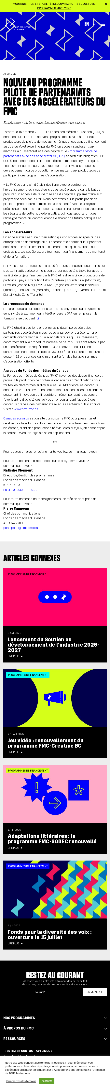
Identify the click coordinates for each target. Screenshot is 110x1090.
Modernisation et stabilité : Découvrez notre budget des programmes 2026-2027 (54, 6)
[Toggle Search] (94, 21)
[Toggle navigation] (103, 21)
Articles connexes (32, 557)
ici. (37, 318)
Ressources (14, 1039)
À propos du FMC (18, 1028)
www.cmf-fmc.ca (26, 409)
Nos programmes (19, 1018)
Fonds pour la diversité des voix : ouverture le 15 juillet (50, 934)
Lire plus (14, 656)
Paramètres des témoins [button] (21, 1081)
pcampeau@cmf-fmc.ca (20, 528)
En (87, 20)
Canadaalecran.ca (16, 418)
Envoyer (93, 992)
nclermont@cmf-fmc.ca (20, 490)
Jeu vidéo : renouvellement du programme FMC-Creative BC (45, 743)
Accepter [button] (47, 1081)
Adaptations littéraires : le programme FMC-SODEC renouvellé (52, 839)
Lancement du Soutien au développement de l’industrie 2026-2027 (53, 644)
